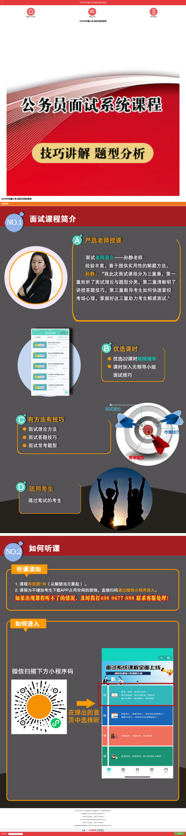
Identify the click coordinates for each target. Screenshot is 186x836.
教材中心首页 (30, 17)
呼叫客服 (153, 17)
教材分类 (92, 17)
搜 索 (179, 833)
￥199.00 (92, 830)
